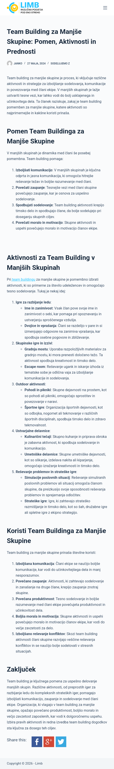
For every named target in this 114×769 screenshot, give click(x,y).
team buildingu (23, 279)
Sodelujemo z (60, 63)
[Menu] (105, 8)
